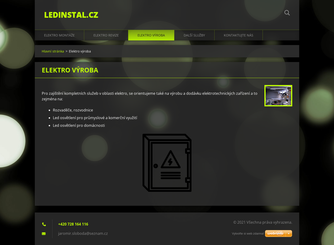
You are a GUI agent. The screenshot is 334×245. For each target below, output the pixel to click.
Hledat (287, 13)
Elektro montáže (59, 35)
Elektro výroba (151, 35)
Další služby (194, 35)
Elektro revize (106, 35)
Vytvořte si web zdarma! (248, 233)
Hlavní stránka (53, 51)
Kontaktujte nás (238, 35)
